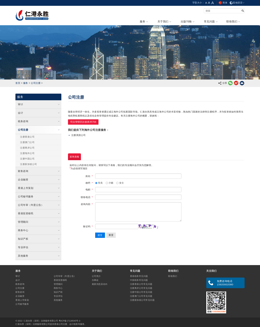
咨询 (74, 157)
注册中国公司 (27, 158)
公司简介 (96, 276)
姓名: (89, 176)
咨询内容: (87, 204)
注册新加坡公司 (28, 164)
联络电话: (87, 197)
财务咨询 (39, 171)
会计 (39, 112)
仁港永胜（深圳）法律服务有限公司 (41, 321)
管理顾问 (39, 221)
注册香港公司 (27, 136)
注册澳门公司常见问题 (141, 296)
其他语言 (237, 2)
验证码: (88, 226)
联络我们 (172, 276)
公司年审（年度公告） (39, 205)
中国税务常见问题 (139, 280)
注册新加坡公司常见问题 (142, 300)
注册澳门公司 (27, 142)
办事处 (95, 280)
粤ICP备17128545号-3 (69, 321)
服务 (25, 83)
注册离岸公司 (27, 147)
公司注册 (35, 83)
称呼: (89, 183)
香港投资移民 (39, 213)
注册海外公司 (27, 153)
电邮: (89, 189)
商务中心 (39, 230)
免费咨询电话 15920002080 (225, 283)
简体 (222, 2)
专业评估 (39, 247)
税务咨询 (39, 121)
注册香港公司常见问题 (141, 284)
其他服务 (39, 255)
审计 (39, 104)
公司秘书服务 (39, 196)
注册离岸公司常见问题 (141, 288)
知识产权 (39, 238)
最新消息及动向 (99, 284)
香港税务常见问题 (139, 276)
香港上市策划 (39, 188)
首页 (17, 83)
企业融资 (39, 179)
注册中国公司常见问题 (141, 292)
